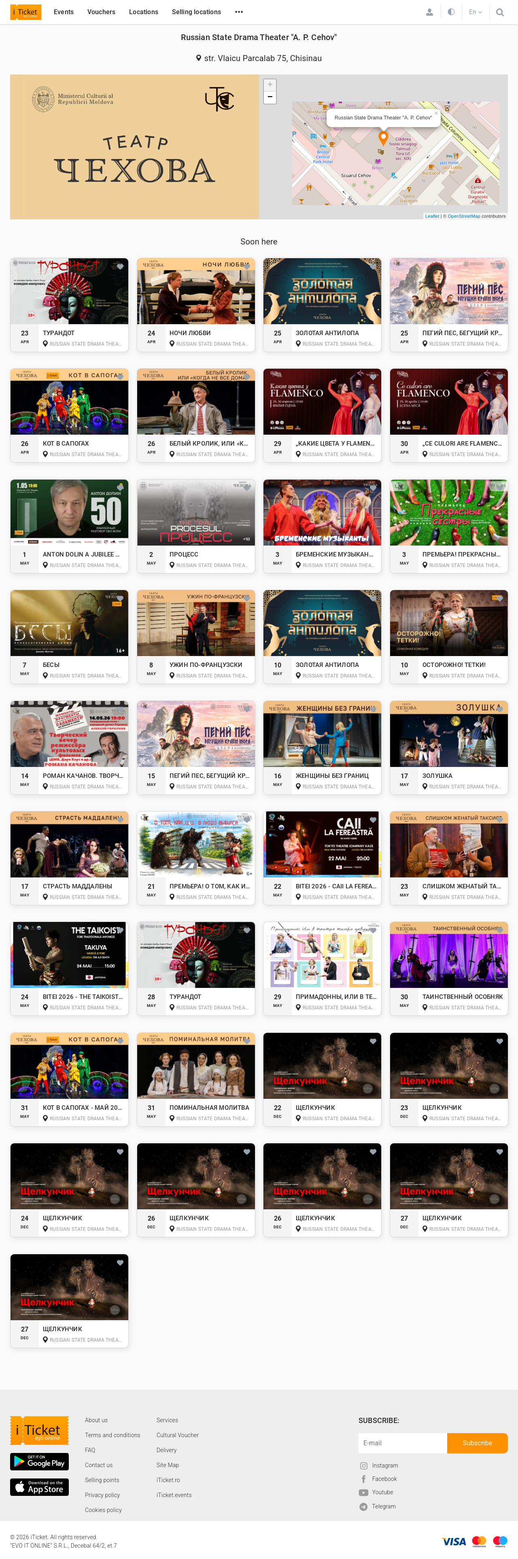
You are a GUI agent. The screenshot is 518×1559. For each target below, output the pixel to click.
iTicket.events (174, 1495)
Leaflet (432, 216)
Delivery (167, 1450)
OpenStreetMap (464, 216)
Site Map (168, 1465)
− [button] (270, 97)
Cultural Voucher (178, 1435)
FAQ (90, 1450)
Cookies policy (103, 1510)
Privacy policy (102, 1495)
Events (64, 12)
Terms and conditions (112, 1435)
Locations (143, 12)
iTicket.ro (168, 1480)
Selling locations (196, 12)
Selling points (102, 1480)
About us (96, 1420)
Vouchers (101, 12)
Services (167, 1420)
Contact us (99, 1465)
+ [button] (270, 85)
